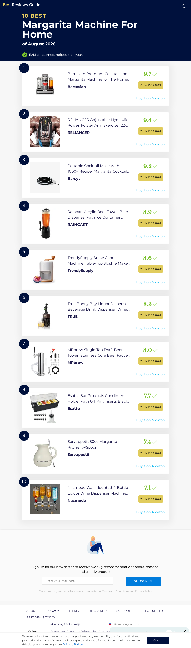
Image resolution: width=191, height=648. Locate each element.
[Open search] (184, 6)
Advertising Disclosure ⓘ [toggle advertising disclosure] (64, 624)
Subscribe (143, 581)
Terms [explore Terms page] (74, 611)
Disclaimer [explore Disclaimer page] (98, 611)
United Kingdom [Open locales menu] (124, 624)
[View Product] (95, 86)
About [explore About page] (31, 611)
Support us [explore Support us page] (125, 611)
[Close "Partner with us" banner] (184, 631)
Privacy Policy (73, 644)
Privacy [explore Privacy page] (53, 611)
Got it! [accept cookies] (157, 640)
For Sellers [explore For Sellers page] (155, 611)
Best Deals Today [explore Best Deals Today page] (40, 617)
